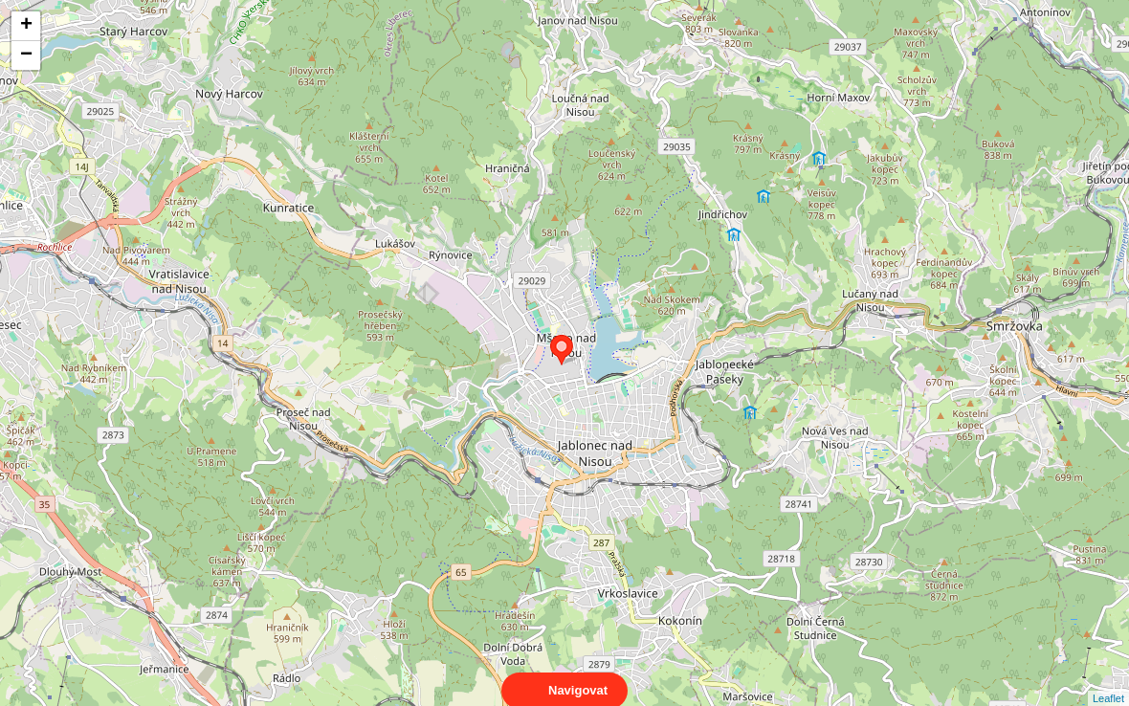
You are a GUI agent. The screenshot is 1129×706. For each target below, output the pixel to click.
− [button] (26, 55)
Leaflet (1108, 681)
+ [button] (26, 25)
